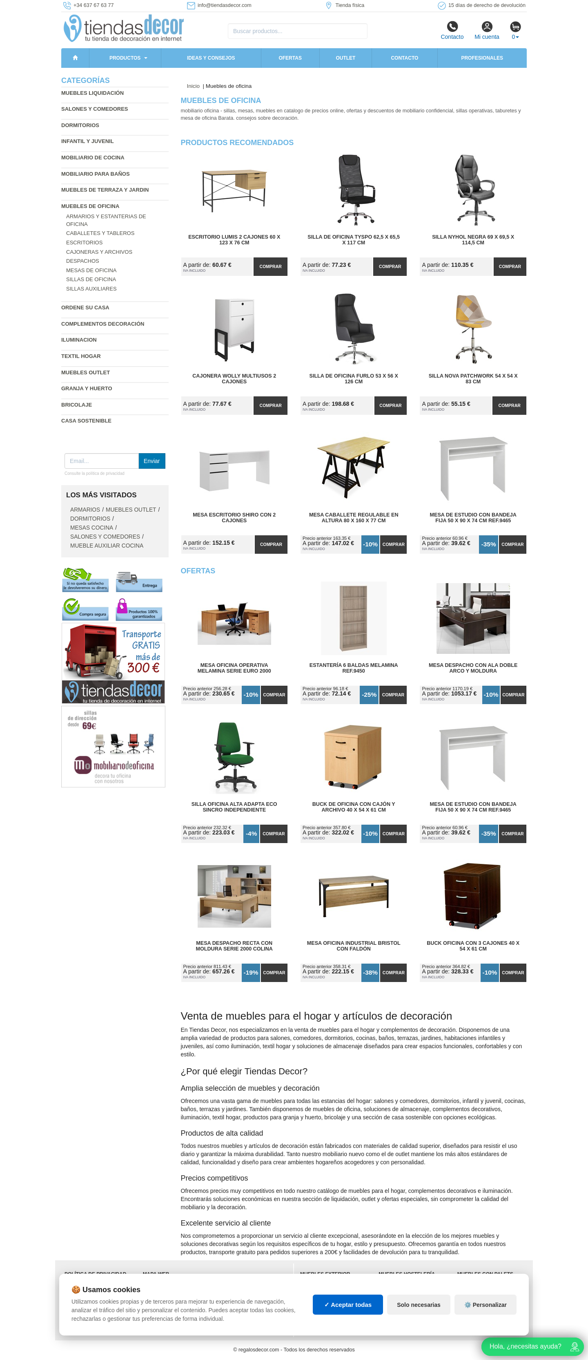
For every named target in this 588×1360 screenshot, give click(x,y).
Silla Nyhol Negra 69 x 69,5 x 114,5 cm (473, 240)
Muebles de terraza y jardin (105, 190)
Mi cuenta (486, 30)
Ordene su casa (85, 307)
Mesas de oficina (91, 270)
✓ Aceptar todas (348, 1304)
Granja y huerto (86, 388)
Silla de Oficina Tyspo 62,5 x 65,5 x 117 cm (353, 240)
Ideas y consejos (211, 58)
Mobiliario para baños (95, 174)
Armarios (85, 510)
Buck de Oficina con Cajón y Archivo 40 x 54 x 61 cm (353, 807)
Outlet (345, 58)
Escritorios (84, 242)
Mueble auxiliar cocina (106, 546)
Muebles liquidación (92, 93)
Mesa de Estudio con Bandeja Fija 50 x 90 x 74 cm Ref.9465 (473, 517)
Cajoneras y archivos (99, 252)
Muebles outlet (85, 372)
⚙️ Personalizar (485, 1305)
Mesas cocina (91, 528)
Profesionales (482, 58)
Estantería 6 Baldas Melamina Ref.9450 (354, 668)
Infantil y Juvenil (87, 141)
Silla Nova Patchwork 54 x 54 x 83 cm (473, 379)
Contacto (452, 30)
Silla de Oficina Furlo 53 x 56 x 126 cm (354, 379)
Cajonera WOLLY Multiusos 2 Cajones (234, 379)
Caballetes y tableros (100, 233)
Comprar (271, 266)
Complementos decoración (102, 324)
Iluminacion (79, 340)
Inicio (193, 86)
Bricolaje (76, 405)
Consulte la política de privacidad (95, 473)
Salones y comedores (94, 109)
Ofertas (289, 58)
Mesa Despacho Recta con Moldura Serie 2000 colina (234, 946)
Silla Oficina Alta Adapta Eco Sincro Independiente (234, 807)
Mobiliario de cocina (93, 157)
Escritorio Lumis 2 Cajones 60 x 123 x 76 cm (234, 240)
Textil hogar (81, 356)
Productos (124, 58)
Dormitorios (80, 125)
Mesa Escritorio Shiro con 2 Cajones (234, 517)
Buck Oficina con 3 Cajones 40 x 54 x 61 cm (473, 946)
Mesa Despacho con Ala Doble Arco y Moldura (473, 668)
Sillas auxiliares (91, 289)
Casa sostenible (86, 421)
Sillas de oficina (91, 279)
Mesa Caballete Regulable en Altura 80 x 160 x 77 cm (354, 517)
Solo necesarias (419, 1305)
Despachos (82, 261)
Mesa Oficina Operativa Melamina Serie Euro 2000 (234, 668)
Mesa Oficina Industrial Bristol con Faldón (354, 946)
